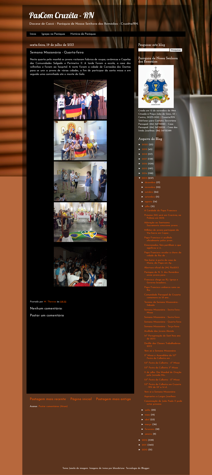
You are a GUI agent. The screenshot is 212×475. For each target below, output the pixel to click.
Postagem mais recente (48, 399)
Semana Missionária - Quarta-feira (162, 322)
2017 (145, 159)
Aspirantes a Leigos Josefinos (160, 396)
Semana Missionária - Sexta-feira (162, 317)
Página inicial (81, 399)
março (148, 424)
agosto (149, 201)
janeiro (149, 434)
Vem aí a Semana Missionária (159, 392)
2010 (145, 450)
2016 (145, 164)
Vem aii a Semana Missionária (160, 351)
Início (33, 34)
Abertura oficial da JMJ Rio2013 (161, 267)
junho (148, 410)
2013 (145, 178)
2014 (145, 173)
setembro (150, 197)
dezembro (150, 182)
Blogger (145, 468)
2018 (145, 154)
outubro (149, 192)
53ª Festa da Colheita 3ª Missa (161, 368)
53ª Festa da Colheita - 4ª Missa (162, 363)
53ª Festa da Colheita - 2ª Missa (162, 380)
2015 (145, 168)
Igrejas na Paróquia (53, 34)
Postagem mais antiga (113, 399)
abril (147, 419)
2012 (145, 440)
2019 (145, 149)
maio (148, 415)
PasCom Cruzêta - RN (61, 15)
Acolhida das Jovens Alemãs (159, 331)
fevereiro (150, 429)
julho (148, 206)
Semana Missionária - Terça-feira (161, 326)
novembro (150, 187)
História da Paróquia (83, 34)
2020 (145, 144)
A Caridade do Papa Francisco (160, 210)
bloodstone (119, 468)
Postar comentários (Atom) (53, 406)
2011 (144, 445)
